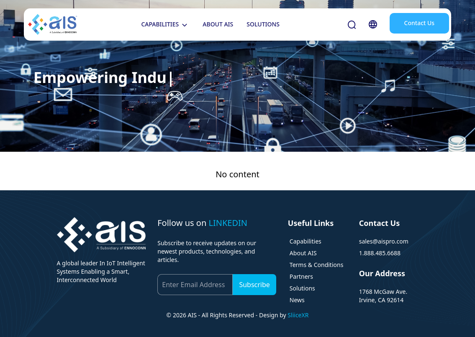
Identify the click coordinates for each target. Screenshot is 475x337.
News (297, 300)
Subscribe (254, 284)
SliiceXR (298, 315)
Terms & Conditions (317, 265)
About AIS (303, 253)
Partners (301, 276)
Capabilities (305, 241)
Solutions (302, 288)
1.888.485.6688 (380, 253)
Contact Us (419, 23)
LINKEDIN (227, 222)
